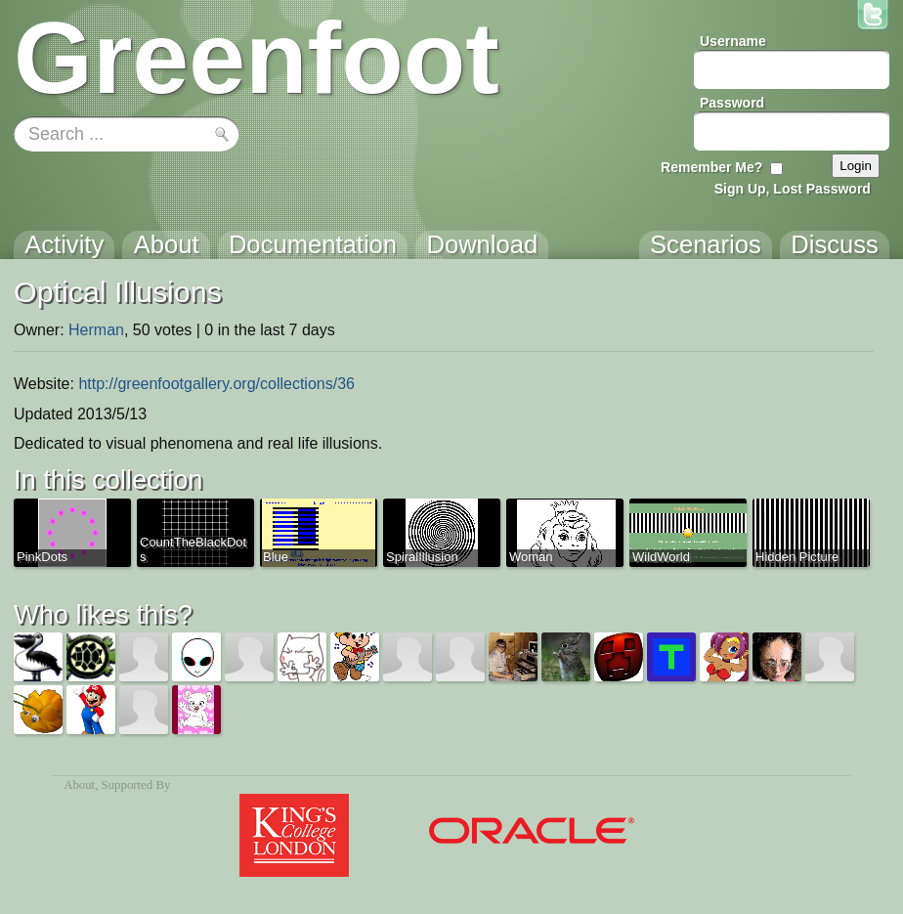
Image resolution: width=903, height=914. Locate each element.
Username (733, 41)
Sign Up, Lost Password (792, 188)
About (79, 785)
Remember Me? (711, 167)
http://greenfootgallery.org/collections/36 (216, 383)
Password (732, 102)
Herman (96, 330)
